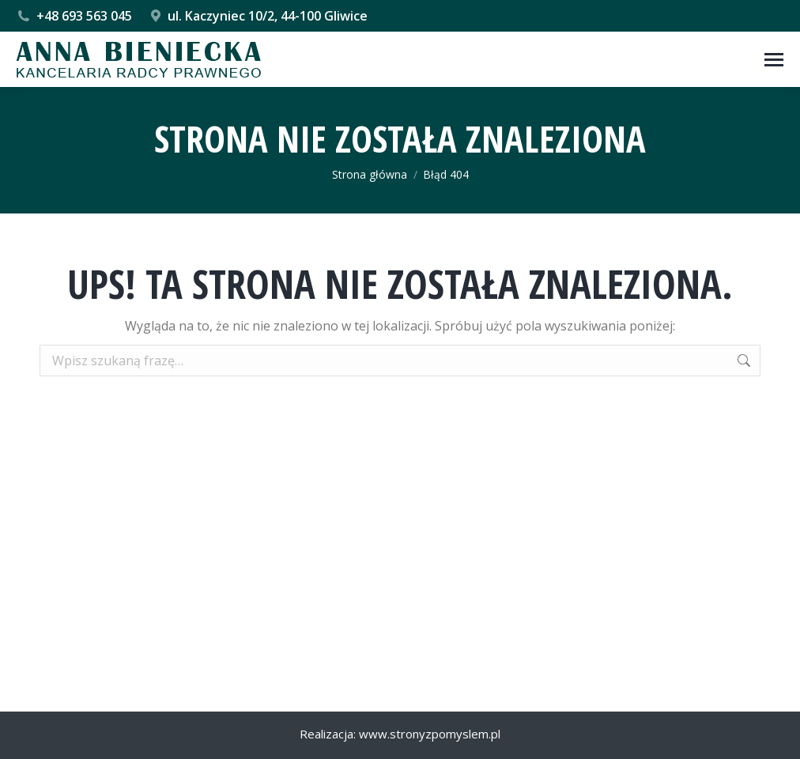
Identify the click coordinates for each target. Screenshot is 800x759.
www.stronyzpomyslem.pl (429, 734)
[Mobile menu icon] (774, 60)
